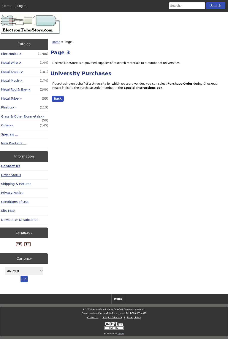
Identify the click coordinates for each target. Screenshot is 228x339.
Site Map (8, 210)
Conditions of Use (14, 202)
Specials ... (9, 134)
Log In (21, 6)
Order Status (11, 175)
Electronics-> (24, 54)
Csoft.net (120, 333)
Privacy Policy (134, 317)
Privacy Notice (12, 192)
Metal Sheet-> (24, 72)
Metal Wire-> (24, 63)
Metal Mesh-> (24, 81)
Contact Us (10, 166)
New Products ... (13, 143)
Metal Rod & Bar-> (24, 89)
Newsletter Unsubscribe (19, 219)
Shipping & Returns (16, 184)
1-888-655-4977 (138, 313)
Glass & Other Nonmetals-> (24, 118)
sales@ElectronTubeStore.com (106, 313)
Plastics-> (24, 107)
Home (6, 6)
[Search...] (187, 5)
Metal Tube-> (24, 98)
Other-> (24, 125)
